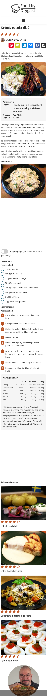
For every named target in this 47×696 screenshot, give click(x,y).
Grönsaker (35, 104)
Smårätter (34, 108)
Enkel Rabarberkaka (11, 570)
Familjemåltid (20, 104)
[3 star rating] (11, 33)
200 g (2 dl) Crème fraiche (14, 292)
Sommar (17, 111)
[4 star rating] (15, 33)
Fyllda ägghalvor (9, 660)
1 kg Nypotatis (10, 269)
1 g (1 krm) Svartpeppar (14, 301)
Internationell (20, 108)
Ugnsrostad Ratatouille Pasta (16, 615)
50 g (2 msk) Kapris (12, 283)
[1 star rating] (3, 33)
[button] (11, 45)
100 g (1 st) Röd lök (12, 273)
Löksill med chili (9, 526)
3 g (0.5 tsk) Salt (10, 297)
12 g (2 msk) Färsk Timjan (14, 278)
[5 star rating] (19, 33)
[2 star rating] (7, 33)
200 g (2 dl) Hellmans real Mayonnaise (20, 287)
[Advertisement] (23, 693)
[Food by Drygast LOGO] (23, 8)
